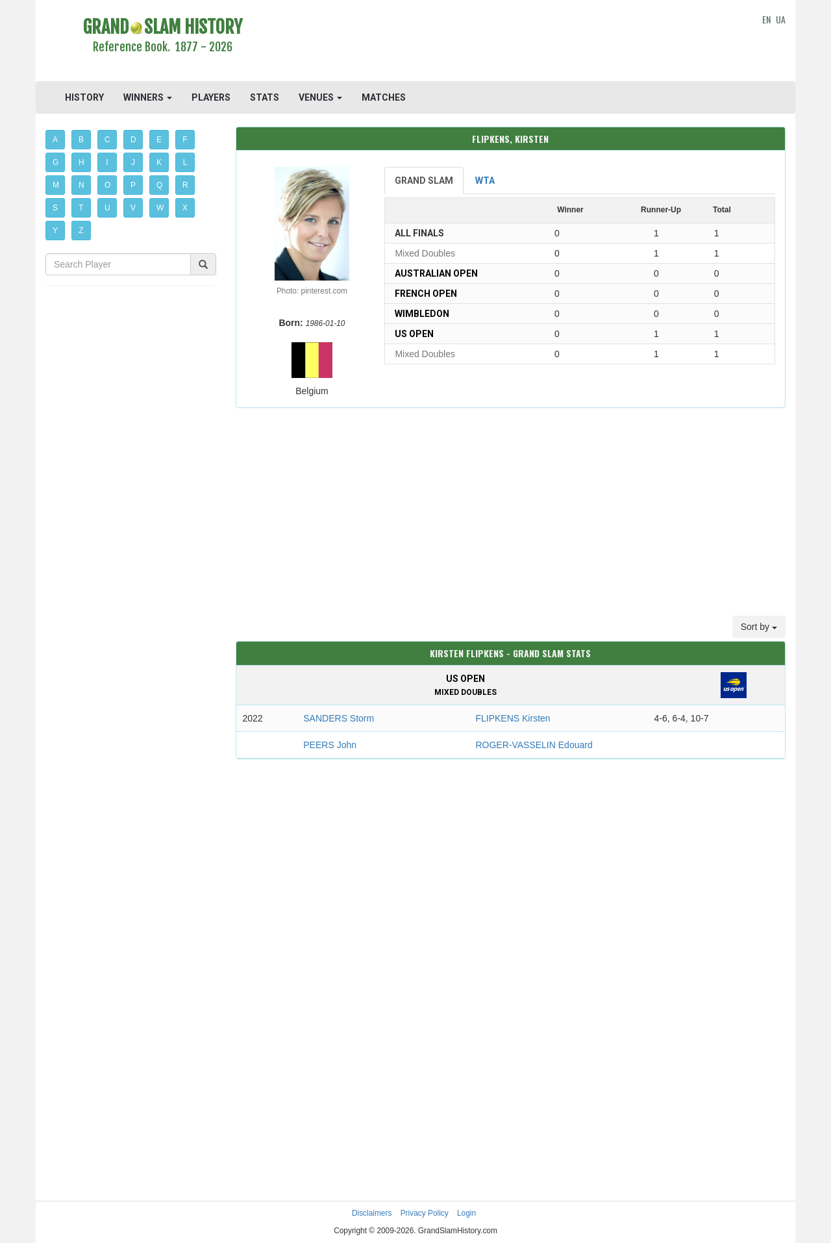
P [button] (133, 185)
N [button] (81, 185)
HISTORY (84, 97)
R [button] (185, 185)
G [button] (55, 162)
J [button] (133, 162)
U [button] (107, 207)
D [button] (133, 139)
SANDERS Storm (338, 718)
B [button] (81, 139)
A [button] (55, 139)
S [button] (55, 207)
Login (466, 1213)
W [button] (160, 207)
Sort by (759, 627)
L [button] (185, 162)
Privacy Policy (425, 1213)
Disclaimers (371, 1213)
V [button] (133, 207)
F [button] (184, 139)
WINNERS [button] (147, 97)
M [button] (56, 185)
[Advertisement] (511, 42)
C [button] (107, 139)
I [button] (107, 162)
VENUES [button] (320, 97)
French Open (426, 293)
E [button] (159, 139)
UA (781, 19)
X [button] (185, 207)
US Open (414, 334)
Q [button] (159, 185)
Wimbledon (422, 313)
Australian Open (436, 273)
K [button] (159, 162)
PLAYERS (211, 97)
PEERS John (329, 745)
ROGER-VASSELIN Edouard (533, 745)
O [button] (107, 185)
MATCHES (384, 97)
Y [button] (55, 230)
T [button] (81, 207)
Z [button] (81, 230)
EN (766, 19)
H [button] (81, 162)
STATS (264, 97)
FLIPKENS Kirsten (512, 718)
